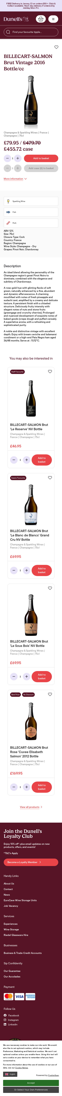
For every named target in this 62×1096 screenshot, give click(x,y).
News (7, 894)
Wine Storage (11, 929)
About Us (9, 883)
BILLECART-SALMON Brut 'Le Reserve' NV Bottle (29, 426)
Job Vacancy (11, 906)
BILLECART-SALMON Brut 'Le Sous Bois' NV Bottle (29, 643)
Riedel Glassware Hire (16, 935)
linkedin (10, 1024)
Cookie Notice (21, 1068)
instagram (11, 1020)
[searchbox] (31, 32)
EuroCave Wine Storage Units (20, 900)
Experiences (10, 924)
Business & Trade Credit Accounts (23, 953)
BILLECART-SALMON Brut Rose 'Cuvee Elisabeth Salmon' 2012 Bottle (29, 752)
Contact (8, 889)
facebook (11, 1015)
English (10, 1074)
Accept (31, 1083)
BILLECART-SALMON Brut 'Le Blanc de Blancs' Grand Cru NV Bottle (29, 535)
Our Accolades (12, 976)
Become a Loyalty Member (24, 862)
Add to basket (42, 460)
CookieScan (53, 1075)
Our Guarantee (12, 971)
